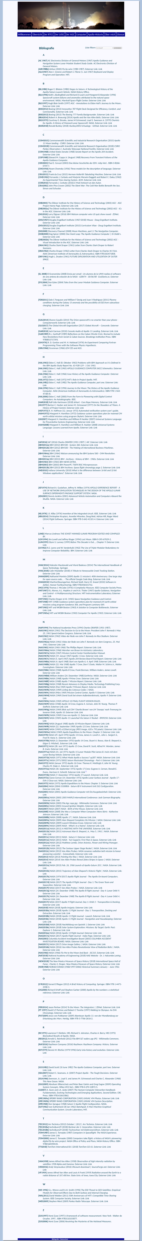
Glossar (120, 34)
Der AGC (70, 34)
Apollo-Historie (95, 34)
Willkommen (24, 34)
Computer (81, 34)
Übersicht (37, 34)
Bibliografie (55, 1239)
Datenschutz (64, 1239)
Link (100, 69)
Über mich (110, 34)
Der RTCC (48, 34)
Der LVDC (59, 34)
